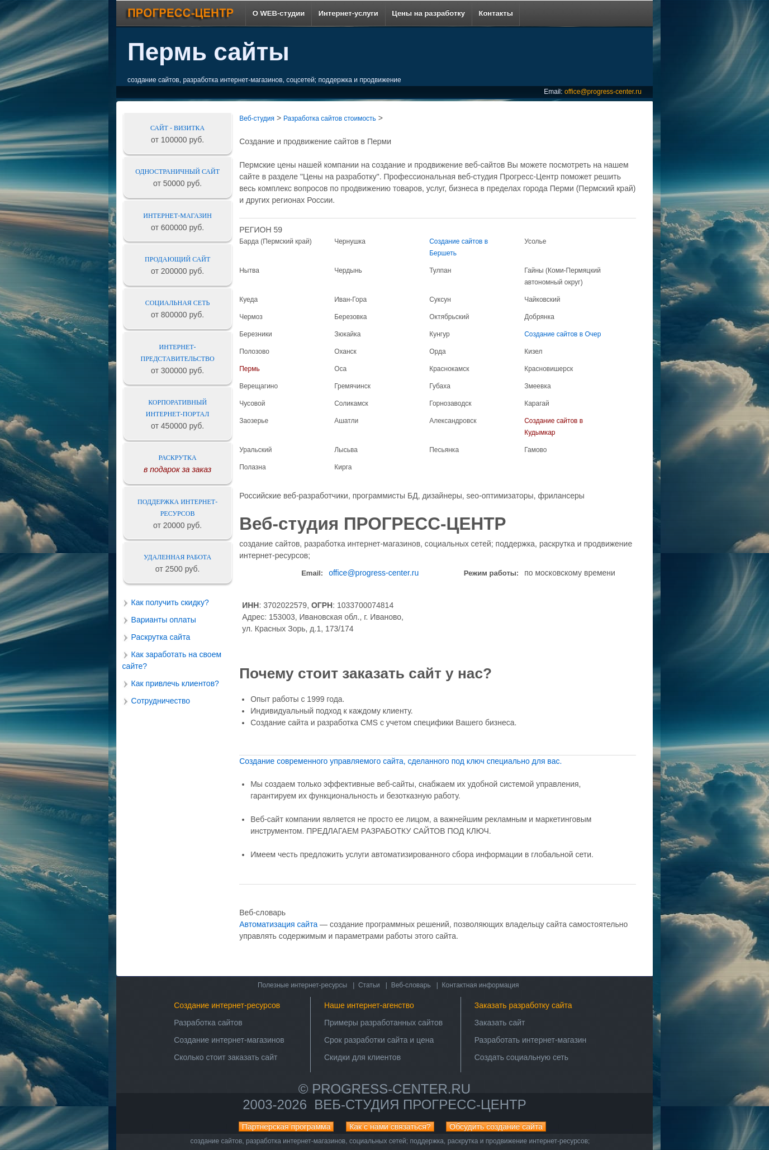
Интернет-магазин (177, 216)
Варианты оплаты (163, 619)
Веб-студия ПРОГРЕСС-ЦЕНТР (420, 1104)
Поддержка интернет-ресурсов (177, 507)
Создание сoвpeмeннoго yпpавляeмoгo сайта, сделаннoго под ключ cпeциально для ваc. (400, 761)
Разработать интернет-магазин (530, 1039)
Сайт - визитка (177, 128)
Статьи (369, 985)
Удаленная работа (177, 557)
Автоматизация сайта (278, 924)
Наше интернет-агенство (369, 1005)
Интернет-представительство (178, 353)
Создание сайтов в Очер (562, 334)
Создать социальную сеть (521, 1057)
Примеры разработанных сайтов (383, 1022)
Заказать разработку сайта (523, 1005)
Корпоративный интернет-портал (178, 408)
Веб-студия (256, 118)
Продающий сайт (177, 259)
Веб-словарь (411, 985)
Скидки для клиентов (362, 1057)
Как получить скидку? (170, 602)
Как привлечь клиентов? (175, 683)
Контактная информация (480, 985)
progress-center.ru (391, 1088)
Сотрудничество (160, 700)
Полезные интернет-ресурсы (302, 985)
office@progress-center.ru (603, 92)
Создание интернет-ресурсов (227, 1005)
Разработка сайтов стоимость (329, 118)
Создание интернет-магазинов (229, 1039)
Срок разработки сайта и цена (379, 1039)
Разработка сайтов (208, 1022)
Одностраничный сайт (177, 171)
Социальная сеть (177, 303)
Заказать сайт (499, 1022)
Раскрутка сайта (161, 637)
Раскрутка (178, 458)
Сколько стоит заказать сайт (225, 1057)
